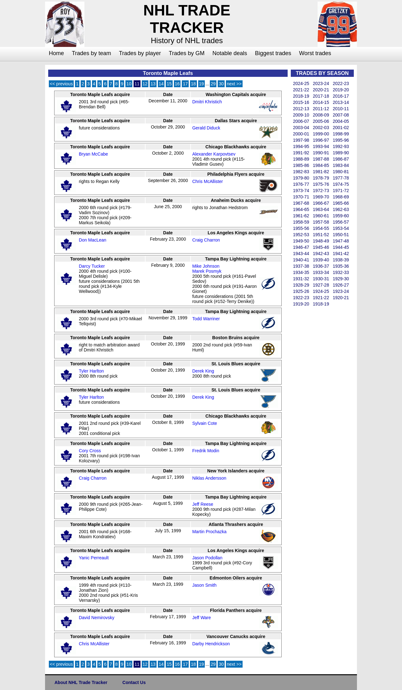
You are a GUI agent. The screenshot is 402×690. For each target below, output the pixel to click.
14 (161, 83)
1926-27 (341, 285)
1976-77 (301, 184)
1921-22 (321, 297)
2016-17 (341, 96)
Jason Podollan (207, 557)
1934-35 (301, 272)
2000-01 (301, 133)
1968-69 (341, 196)
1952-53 (301, 234)
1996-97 (321, 140)
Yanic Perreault (94, 557)
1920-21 (341, 297)
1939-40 (321, 259)
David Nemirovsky (96, 617)
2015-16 (301, 102)
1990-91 (321, 152)
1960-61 (321, 215)
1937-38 (301, 266)
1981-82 (321, 171)
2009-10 (301, 114)
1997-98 (301, 140)
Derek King (203, 371)
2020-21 (321, 89)
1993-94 (321, 146)
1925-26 (301, 291)
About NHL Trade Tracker (81, 682)
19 (201, 83)
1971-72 (341, 190)
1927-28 (321, 285)
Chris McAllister (207, 181)
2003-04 (301, 127)
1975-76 (321, 184)
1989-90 (341, 152)
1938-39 (341, 259)
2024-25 (301, 83)
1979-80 (301, 177)
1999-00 (321, 133)
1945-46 (321, 247)
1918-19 (321, 303)
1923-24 (341, 291)
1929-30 (341, 278)
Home (56, 53)
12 (145, 83)
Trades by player (140, 53)
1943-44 (301, 253)
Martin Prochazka (209, 531)
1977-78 (341, 177)
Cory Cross (90, 450)
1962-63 (341, 209)
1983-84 (341, 165)
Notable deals (229, 53)
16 (177, 83)
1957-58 (321, 222)
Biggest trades (273, 53)
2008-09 (321, 114)
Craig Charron (206, 239)
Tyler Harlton (91, 371)
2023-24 (321, 83)
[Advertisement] (316, 401)
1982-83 (301, 171)
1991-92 (301, 152)
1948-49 (321, 240)
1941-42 (341, 253)
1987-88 (321, 159)
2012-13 (301, 108)
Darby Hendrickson (211, 643)
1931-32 (301, 278)
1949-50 (301, 240)
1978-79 (321, 177)
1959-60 (341, 215)
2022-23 (341, 83)
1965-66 (341, 203)
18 (193, 83)
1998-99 (341, 133)
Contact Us (134, 682)
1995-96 (341, 140)
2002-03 (321, 127)
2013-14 (341, 102)
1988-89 (301, 159)
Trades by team (91, 53)
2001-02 (341, 127)
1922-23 (301, 297)
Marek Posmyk (206, 271)
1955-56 (301, 228)
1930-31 (321, 278)
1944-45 (341, 247)
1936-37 (321, 266)
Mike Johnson (205, 266)
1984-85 (321, 165)
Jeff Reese (202, 504)
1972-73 (321, 190)
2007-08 (341, 114)
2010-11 (341, 108)
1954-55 (321, 228)
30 (221, 83)
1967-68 (301, 203)
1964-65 (301, 209)
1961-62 (301, 215)
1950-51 (341, 234)
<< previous (61, 83)
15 (169, 83)
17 (185, 83)
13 (153, 83)
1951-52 (321, 234)
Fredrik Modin (205, 450)
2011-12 (321, 108)
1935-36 (341, 266)
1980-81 (341, 171)
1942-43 (321, 253)
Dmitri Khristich (207, 101)
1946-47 (301, 247)
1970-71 (301, 196)
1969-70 (321, 196)
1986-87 (341, 159)
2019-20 (341, 89)
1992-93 (341, 146)
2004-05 (341, 121)
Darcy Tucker (92, 266)
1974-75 (341, 184)
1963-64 (321, 209)
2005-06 (321, 121)
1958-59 (301, 222)
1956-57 (341, 222)
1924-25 (321, 291)
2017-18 (321, 96)
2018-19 (301, 96)
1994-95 (301, 146)
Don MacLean (92, 239)
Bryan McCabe (93, 154)
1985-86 (301, 165)
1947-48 (341, 240)
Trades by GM (186, 53)
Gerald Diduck (206, 127)
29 (213, 83)
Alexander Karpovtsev (213, 154)
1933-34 (321, 272)
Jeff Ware (201, 617)
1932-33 (341, 272)
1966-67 (321, 203)
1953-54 (341, 228)
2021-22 (301, 89)
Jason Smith (204, 585)
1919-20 (301, 303)
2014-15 (321, 102)
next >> (234, 83)
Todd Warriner (206, 318)
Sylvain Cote (204, 423)
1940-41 (301, 259)
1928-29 (301, 285)
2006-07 (301, 121)
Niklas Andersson (209, 478)
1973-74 (301, 190)
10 (128, 83)
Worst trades (315, 53)
